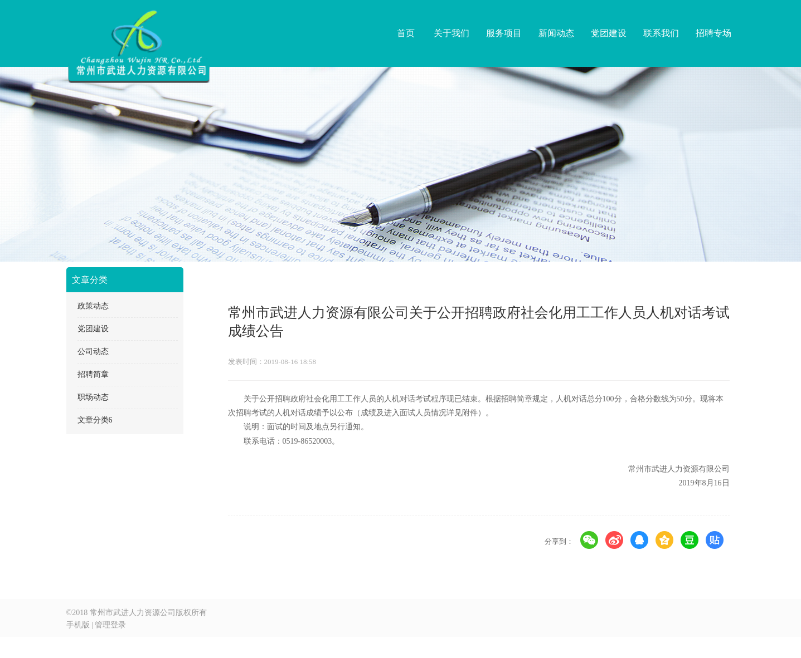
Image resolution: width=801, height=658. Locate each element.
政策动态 (93, 306)
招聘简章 (93, 374)
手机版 (78, 625)
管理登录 (110, 625)
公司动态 (93, 351)
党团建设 (93, 329)
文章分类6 (95, 420)
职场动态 (93, 397)
